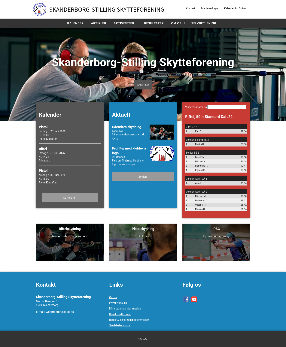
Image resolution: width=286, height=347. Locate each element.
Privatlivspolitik (118, 302)
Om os (176, 23)
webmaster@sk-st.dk (60, 312)
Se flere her (69, 197)
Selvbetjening (203, 23)
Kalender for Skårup (235, 8)
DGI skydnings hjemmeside (125, 308)
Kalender (75, 23)
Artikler (98, 23)
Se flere (143, 176)
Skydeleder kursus (119, 325)
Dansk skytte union (120, 314)
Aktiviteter (124, 23)
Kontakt (190, 8)
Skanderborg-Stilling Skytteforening (106, 9)
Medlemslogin (209, 8)
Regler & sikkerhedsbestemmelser (129, 319)
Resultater (154, 23)
